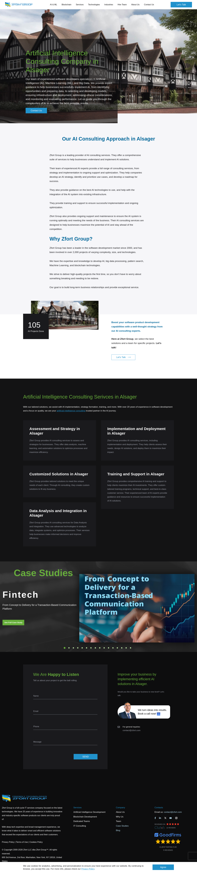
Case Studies (122, 826)
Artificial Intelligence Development (89, 812)
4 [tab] (77, 648)
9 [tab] (99, 648)
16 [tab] (130, 648)
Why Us (119, 817)
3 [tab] (73, 648)
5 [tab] (82, 648)
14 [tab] (121, 648)
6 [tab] (86, 648)
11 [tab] (108, 648)
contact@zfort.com (131, 730)
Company (120, 807)
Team (118, 821)
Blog (118, 830)
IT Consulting (79, 826)
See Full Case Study (13, 622)
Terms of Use (22, 842)
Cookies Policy (36, 842)
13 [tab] (117, 648)
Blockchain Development (85, 817)
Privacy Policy (87, 869)
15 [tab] (126, 648)
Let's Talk (181, 4)
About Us (120, 812)
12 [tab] (113, 648)
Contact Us (149, 5)
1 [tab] (64, 648)
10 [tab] (104, 648)
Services (77, 807)
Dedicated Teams (81, 821)
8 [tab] (95, 648)
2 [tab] (69, 648)
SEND (85, 756)
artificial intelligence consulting (71, 411)
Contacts (159, 807)
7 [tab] (91, 648)
